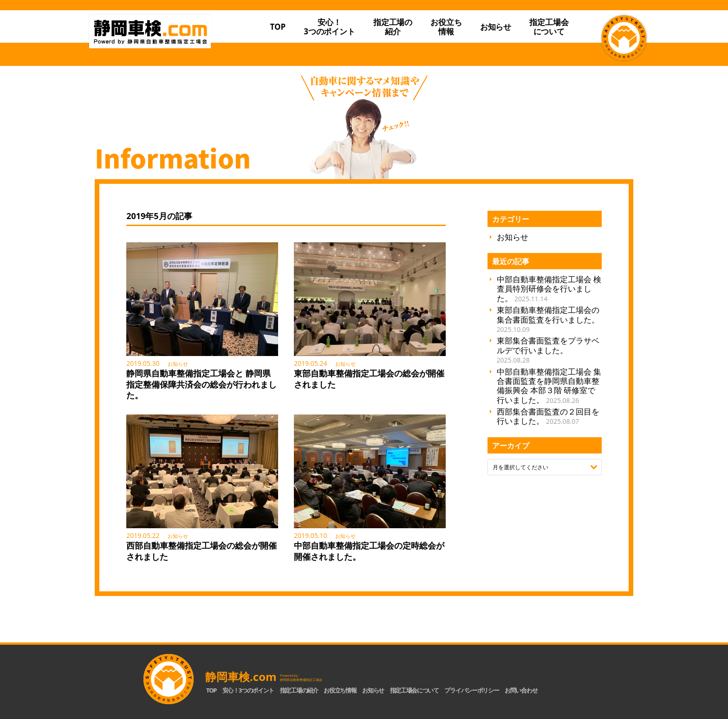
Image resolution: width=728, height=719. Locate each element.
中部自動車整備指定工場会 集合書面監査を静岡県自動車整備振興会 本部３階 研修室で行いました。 (549, 385)
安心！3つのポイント (329, 27)
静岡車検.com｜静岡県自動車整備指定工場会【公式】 (168, 43)
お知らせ (495, 26)
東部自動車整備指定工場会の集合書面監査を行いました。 (548, 319)
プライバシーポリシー (471, 690)
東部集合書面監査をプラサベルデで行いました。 (548, 349)
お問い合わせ (521, 690)
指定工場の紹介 (299, 690)
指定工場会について (548, 27)
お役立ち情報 (446, 27)
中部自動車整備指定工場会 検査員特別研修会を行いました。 (549, 289)
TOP (278, 26)
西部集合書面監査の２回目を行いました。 (548, 416)
